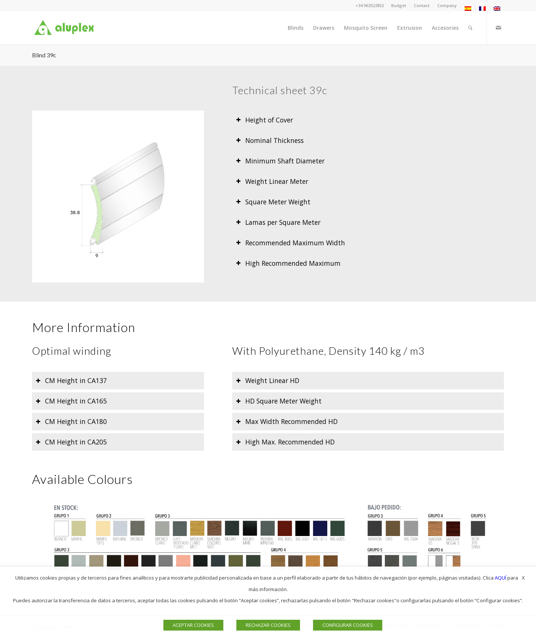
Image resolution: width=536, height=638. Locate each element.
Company (447, 5)
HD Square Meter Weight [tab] (279, 400)
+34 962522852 (369, 5)
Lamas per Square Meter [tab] (278, 222)
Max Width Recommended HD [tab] (287, 421)
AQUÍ (500, 577)
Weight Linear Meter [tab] (272, 181)
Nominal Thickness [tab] (270, 140)
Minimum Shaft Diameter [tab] (280, 160)
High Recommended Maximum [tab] (288, 263)
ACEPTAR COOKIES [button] (193, 625)
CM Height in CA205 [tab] (71, 441)
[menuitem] (398, 5)
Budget (398, 5)
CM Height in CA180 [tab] (71, 421)
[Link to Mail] (498, 27)
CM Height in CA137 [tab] (71, 380)
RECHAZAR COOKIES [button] (268, 625)
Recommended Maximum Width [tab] (290, 242)
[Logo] (65, 28)
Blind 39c (44, 54)
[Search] (470, 28)
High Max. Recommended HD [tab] (285, 441)
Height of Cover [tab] (264, 119)
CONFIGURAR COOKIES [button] (347, 625)
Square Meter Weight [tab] (273, 201)
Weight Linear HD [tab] (267, 380)
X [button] (523, 577)
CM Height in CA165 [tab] (71, 400)
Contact (422, 5)
